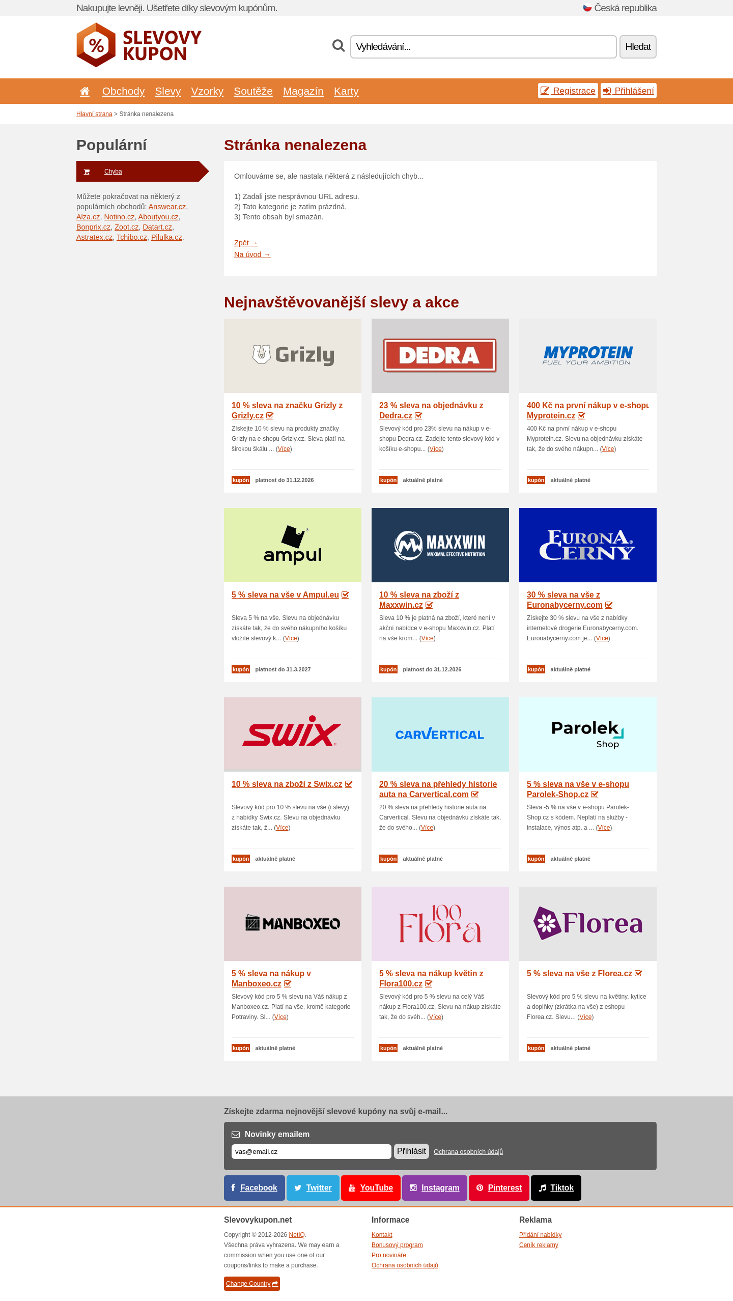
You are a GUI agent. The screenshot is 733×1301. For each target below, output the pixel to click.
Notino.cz (119, 217)
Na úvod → (252, 254)
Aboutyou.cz (158, 217)
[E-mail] (311, 1151)
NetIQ (297, 1234)
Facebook (258, 1187)
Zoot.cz (126, 227)
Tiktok (562, 1187)
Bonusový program (397, 1245)
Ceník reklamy (538, 1245)
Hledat (638, 46)
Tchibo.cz (132, 237)
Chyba (99, 171)
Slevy (168, 91)
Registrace (568, 91)
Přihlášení (628, 91)
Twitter (319, 1187)
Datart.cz (157, 227)
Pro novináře (389, 1255)
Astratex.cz (94, 237)
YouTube (376, 1187)
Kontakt (382, 1234)
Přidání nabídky (540, 1234)
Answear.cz (167, 207)
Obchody (123, 91)
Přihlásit (411, 1151)
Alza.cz (88, 217)
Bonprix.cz (93, 227)
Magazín (303, 91)
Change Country (252, 1283)
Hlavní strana (94, 114)
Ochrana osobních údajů (468, 1151)
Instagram (440, 1187)
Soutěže (253, 91)
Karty (346, 91)
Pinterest (505, 1187)
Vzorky (207, 91)
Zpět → (246, 243)
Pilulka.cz (166, 237)
